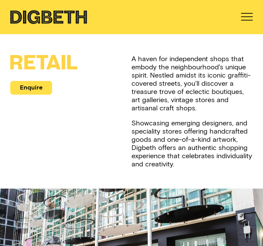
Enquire (31, 87)
